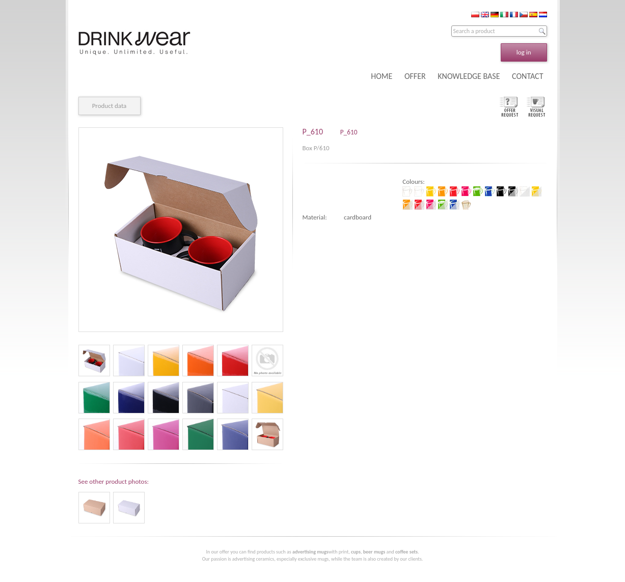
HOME (381, 76)
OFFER (415, 76)
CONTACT (527, 76)
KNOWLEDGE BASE (469, 76)
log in (524, 52)
